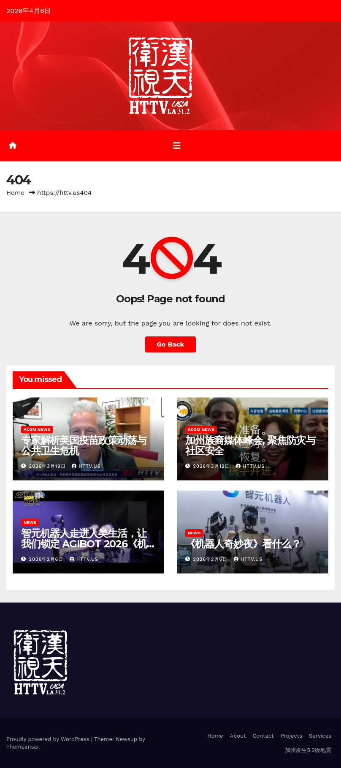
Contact (262, 736)
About (238, 736)
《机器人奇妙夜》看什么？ (243, 544)
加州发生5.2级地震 (308, 750)
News (30, 522)
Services (320, 736)
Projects (291, 736)
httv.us (86, 466)
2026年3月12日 (212, 466)
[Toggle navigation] (177, 146)
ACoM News (37, 429)
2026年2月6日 (47, 559)
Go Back (170, 344)
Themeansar (22, 747)
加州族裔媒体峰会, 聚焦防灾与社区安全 (250, 445)
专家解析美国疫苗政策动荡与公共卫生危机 (83, 445)
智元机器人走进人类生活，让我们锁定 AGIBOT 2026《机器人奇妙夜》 (83, 543)
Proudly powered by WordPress (48, 739)
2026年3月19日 (48, 466)
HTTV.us (84, 559)
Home (15, 193)
